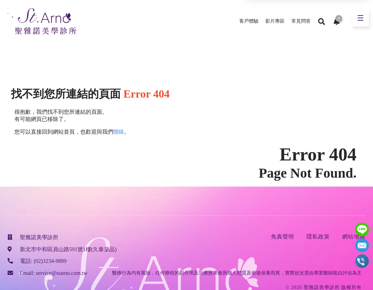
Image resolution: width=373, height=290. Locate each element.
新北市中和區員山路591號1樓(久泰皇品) (68, 249)
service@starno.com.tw (61, 273)
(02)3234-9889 (50, 261)
